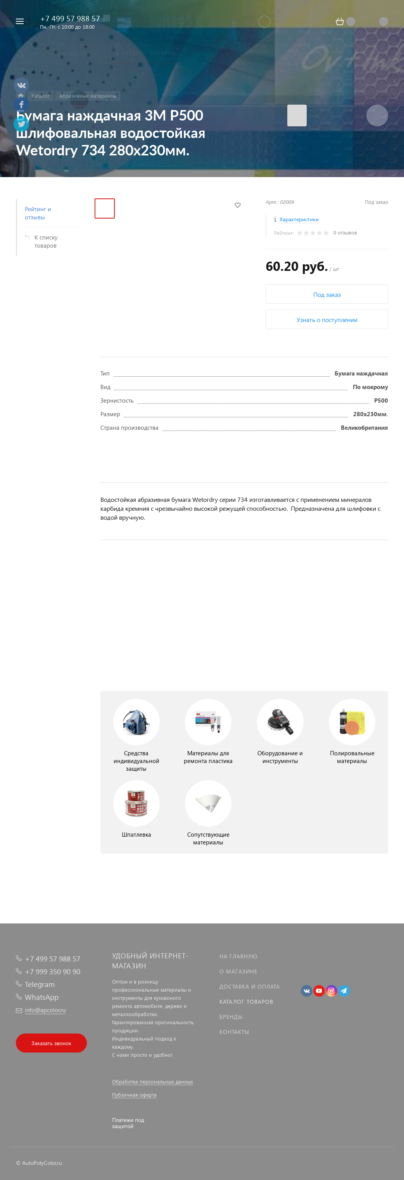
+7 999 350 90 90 (52, 971)
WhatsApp (42, 997)
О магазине (238, 971)
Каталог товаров (246, 1001)
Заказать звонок (51, 1043)
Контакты (234, 1031)
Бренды (231, 1016)
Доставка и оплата (249, 986)
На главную (238, 956)
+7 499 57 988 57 (70, 17)
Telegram (40, 984)
